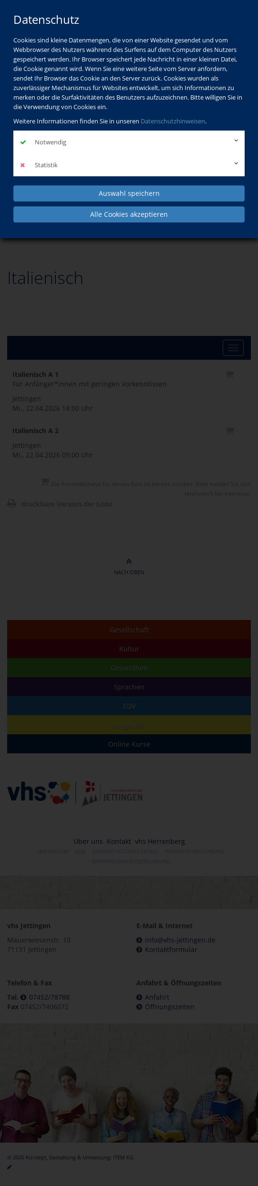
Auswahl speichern (129, 193)
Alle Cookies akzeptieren (129, 214)
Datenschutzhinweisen (173, 121)
